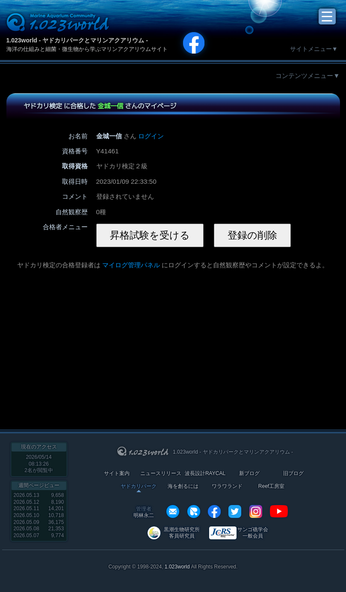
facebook (214, 511)
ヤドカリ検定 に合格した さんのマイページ (99, 106)
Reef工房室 (271, 486)
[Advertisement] (110, 345)
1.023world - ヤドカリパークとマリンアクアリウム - (77, 40)
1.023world (177, 567)
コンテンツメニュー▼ (307, 75)
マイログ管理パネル (131, 265)
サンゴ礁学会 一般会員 (252, 532)
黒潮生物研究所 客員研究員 (182, 532)
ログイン (151, 136)
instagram (255, 511)
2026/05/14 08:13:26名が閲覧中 (38, 463)
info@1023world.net (172, 511)
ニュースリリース (160, 473)
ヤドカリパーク (139, 486)
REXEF (193, 511)
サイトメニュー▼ (314, 48)
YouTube (279, 511)
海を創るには (183, 486)
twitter (234, 511)
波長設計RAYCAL (205, 473)
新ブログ (249, 473)
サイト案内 (117, 473)
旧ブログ (293, 473)
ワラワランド (227, 486)
